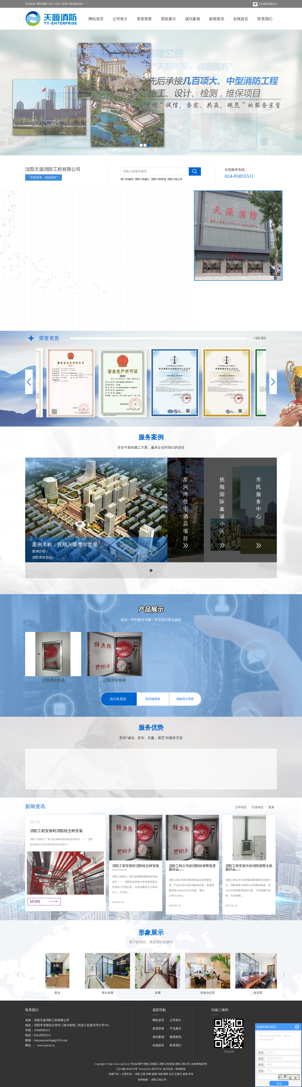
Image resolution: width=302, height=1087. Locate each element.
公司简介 (120, 19)
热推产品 (114, 1074)
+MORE (259, 338)
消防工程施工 (142, 179)
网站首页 (96, 19)
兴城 (160, 1074)
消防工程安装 (158, 179)
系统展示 (168, 19)
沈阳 (137, 1074)
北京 (171, 1074)
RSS (51, 3)
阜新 (148, 1074)
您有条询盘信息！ (73, 3)
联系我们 (264, 19)
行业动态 (257, 807)
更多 (271, 807)
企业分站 (30, 3)
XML (58, 3)
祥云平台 (157, 1068)
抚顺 (154, 1074)
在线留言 (240, 19)
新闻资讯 (216, 19)
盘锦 (185, 1074)
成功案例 (192, 19)
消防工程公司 (174, 179)
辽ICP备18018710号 (127, 1068)
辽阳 (143, 1074)
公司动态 (241, 807)
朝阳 (165, 1074)
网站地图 (42, 3)
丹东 (190, 1074)
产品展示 (175, 1028)
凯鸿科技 (181, 1068)
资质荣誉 (144, 19)
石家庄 (178, 1074)
